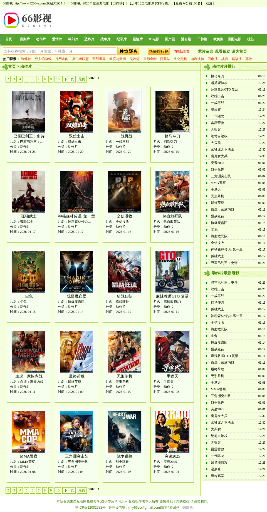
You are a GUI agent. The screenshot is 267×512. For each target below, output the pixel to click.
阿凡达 (165, 59)
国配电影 (234, 39)
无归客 (216, 129)
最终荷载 (77, 376)
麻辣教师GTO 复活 (172, 296)
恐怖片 (89, 39)
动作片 (41, 39)
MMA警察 (29, 456)
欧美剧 (218, 39)
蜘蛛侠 (26, 59)
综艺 (250, 39)
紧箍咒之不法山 (222, 149)
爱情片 (57, 39)
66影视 (76, 3)
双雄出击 (77, 136)
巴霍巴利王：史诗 (28, 136)
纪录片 (122, 39)
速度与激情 (117, 59)
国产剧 (170, 39)
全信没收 (124, 216)
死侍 (248, 59)
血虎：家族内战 (29, 376)
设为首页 (239, 51)
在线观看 (182, 51)
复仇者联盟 (80, 59)
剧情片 (138, 39)
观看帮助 (222, 51)
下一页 (69, 79)
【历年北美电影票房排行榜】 (149, 3)
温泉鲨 (216, 109)
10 (58, 79)
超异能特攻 (219, 83)
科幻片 (73, 39)
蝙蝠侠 (237, 59)
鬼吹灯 (135, 59)
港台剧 (186, 39)
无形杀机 (124, 376)
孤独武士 (29, 216)
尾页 (81, 79)
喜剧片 (25, 39)
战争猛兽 (124, 456)
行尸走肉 (61, 59)
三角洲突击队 (76, 456)
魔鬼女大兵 (219, 156)
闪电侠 (213, 59)
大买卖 (216, 143)
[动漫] (209, 3)
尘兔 (29, 296)
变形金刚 (150, 59)
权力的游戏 (43, 59)
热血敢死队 (172, 216)
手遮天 (172, 376)
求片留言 (205, 51)
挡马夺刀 (172, 136)
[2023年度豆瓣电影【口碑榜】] (104, 3)
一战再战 (124, 136)
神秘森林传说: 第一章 (76, 216)
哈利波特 (197, 59)
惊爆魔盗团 (76, 296)
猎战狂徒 (124, 296)
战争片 (105, 39)
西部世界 (99, 59)
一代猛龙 (217, 116)
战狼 (224, 59)
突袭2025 (172, 456)
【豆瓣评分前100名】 (188, 3)
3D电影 (154, 39)
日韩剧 (202, 39)
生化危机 (180, 59)
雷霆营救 (217, 123)
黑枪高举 (217, 476)
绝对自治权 (219, 136)
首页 (8, 39)
